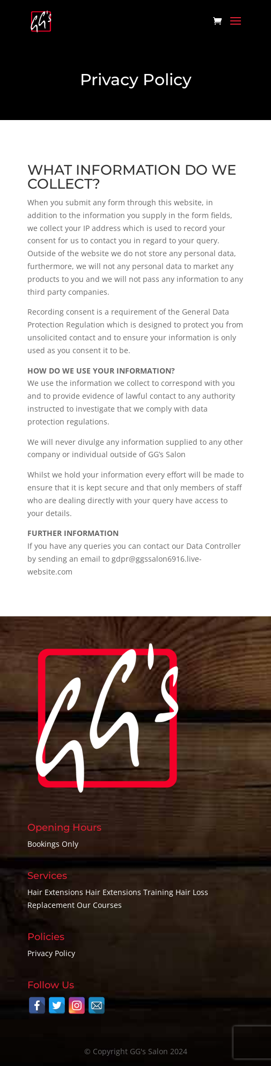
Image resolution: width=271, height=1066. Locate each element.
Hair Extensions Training (129, 892)
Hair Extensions (55, 892)
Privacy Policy (51, 953)
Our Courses (99, 905)
